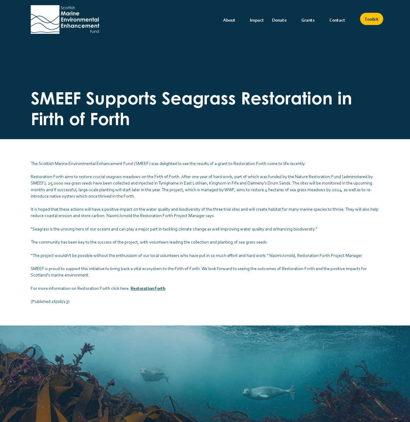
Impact (257, 20)
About (229, 20)
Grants (307, 20)
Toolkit (372, 19)
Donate (279, 20)
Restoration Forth (148, 288)
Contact (337, 20)
